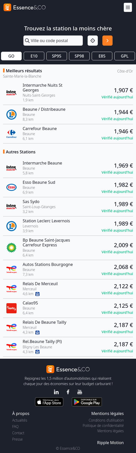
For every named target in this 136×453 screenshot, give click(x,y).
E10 (34, 56)
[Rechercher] (107, 40)
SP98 (79, 56)
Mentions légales (111, 430)
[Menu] (128, 7)
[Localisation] (93, 40)
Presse (17, 439)
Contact (18, 432)
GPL (125, 56)
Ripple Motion (110, 442)
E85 (102, 56)
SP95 (56, 56)
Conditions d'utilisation (106, 420)
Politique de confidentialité (103, 425)
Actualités (19, 420)
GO (11, 56)
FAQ (15, 426)
